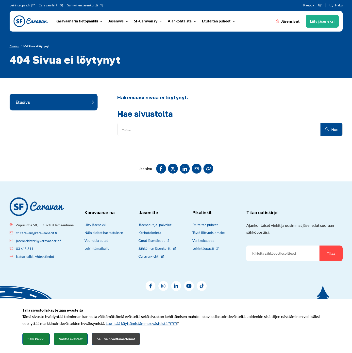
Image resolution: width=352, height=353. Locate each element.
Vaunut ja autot (96, 240)
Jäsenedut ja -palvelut (154, 225)
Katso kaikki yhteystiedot (35, 256)
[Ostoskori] (319, 5)
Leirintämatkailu (97, 248)
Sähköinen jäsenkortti (157, 248)
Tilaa (331, 253)
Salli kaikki (36, 339)
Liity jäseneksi (95, 225)
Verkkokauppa (203, 240)
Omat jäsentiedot (153, 240)
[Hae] (218, 129)
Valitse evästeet (71, 339)
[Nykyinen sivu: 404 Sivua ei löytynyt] (36, 46)
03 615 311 (24, 249)
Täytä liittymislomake (208, 232)
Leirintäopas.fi (205, 248)
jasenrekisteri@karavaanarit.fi (39, 241)
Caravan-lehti (151, 256)
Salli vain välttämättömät (116, 339)
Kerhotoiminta (149, 232)
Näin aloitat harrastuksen (103, 232)
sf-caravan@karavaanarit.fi (36, 233)
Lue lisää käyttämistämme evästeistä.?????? (141, 323)
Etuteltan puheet (205, 225)
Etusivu (23, 102)
